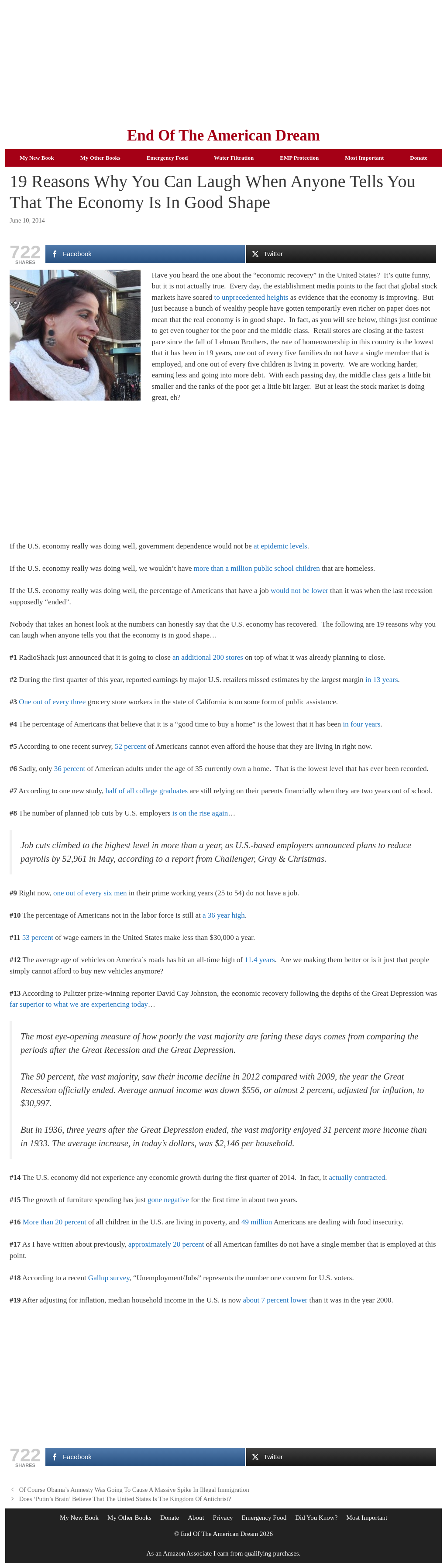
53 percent (37, 937)
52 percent (130, 746)
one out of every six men (90, 893)
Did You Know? (316, 1517)
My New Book (37, 157)
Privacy (223, 1517)
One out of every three (52, 702)
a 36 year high (224, 915)
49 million (256, 1222)
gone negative (168, 1200)
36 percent (69, 768)
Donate (418, 157)
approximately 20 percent (166, 1244)
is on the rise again (200, 813)
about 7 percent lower (275, 1300)
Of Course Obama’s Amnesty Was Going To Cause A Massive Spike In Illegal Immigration (134, 1489)
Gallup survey (109, 1278)
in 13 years (381, 679)
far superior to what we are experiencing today (79, 1004)
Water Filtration (234, 157)
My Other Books (100, 157)
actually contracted (357, 1177)
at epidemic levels (280, 546)
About (196, 1517)
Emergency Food (167, 157)
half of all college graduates (146, 791)
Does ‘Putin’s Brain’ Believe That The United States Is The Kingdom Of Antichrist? (125, 1498)
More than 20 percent (54, 1222)
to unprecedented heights (251, 297)
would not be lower (299, 590)
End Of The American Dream (223, 135)
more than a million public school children (257, 568)
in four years (362, 724)
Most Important (364, 157)
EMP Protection (299, 157)
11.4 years (259, 960)
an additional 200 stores (207, 657)
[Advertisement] (223, 61)
